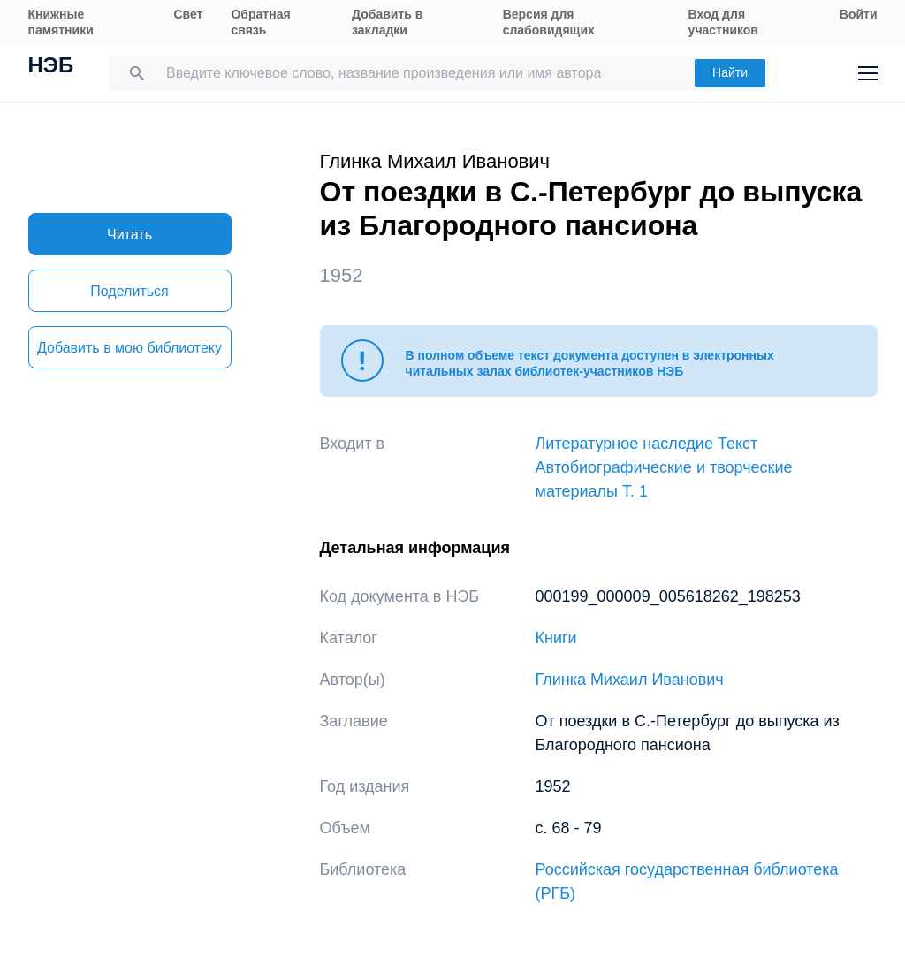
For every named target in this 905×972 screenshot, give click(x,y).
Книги (556, 638)
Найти (730, 72)
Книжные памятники (61, 22)
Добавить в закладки (387, 22)
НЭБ (51, 67)
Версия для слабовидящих (549, 22)
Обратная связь (260, 22)
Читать (129, 234)
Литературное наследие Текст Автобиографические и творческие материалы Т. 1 (664, 467)
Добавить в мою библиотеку (129, 347)
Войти (859, 14)
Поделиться (129, 291)
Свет (187, 14)
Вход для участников (723, 22)
